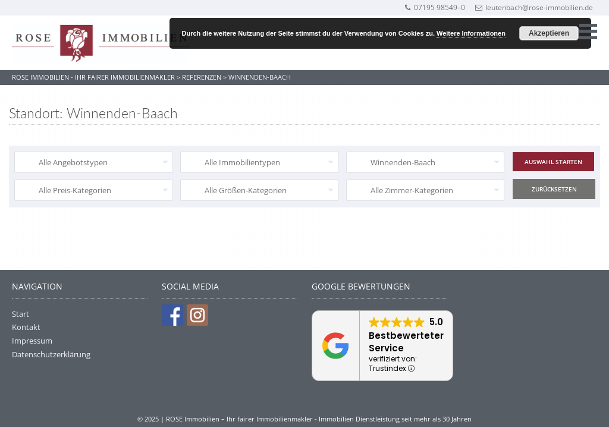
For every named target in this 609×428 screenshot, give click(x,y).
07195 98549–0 (434, 7)
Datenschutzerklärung (51, 354)
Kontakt (26, 327)
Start (20, 314)
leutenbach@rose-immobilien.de (534, 7)
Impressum (32, 340)
